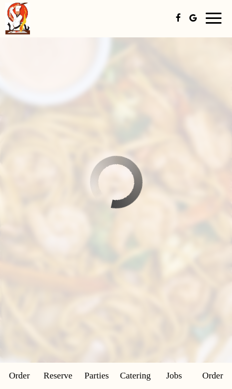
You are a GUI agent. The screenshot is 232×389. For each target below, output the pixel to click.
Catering (135, 376)
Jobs (174, 376)
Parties (97, 376)
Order (19, 376)
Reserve (58, 376)
